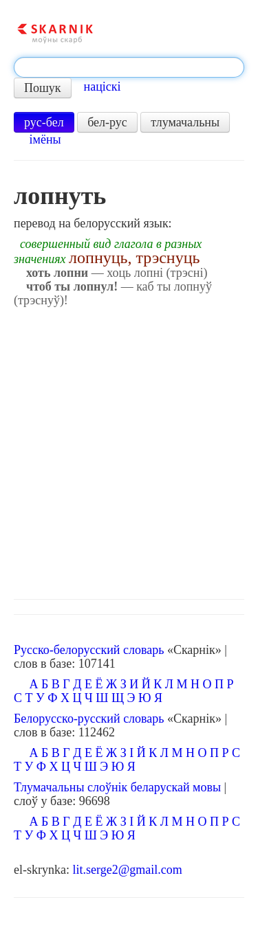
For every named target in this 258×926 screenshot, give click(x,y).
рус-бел (44, 122)
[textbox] (129, 67)
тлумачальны (185, 122)
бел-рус (107, 122)
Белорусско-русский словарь (89, 718)
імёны (45, 139)
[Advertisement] (129, 449)
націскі (102, 86)
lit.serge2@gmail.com (127, 870)
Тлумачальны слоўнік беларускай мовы (117, 787)
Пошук (42, 88)
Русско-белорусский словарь (89, 650)
